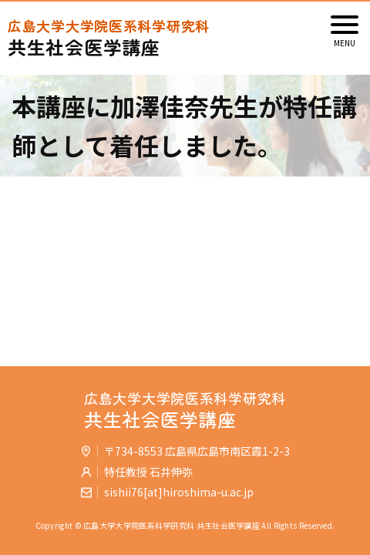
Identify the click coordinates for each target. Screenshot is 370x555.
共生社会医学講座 (185, 38)
